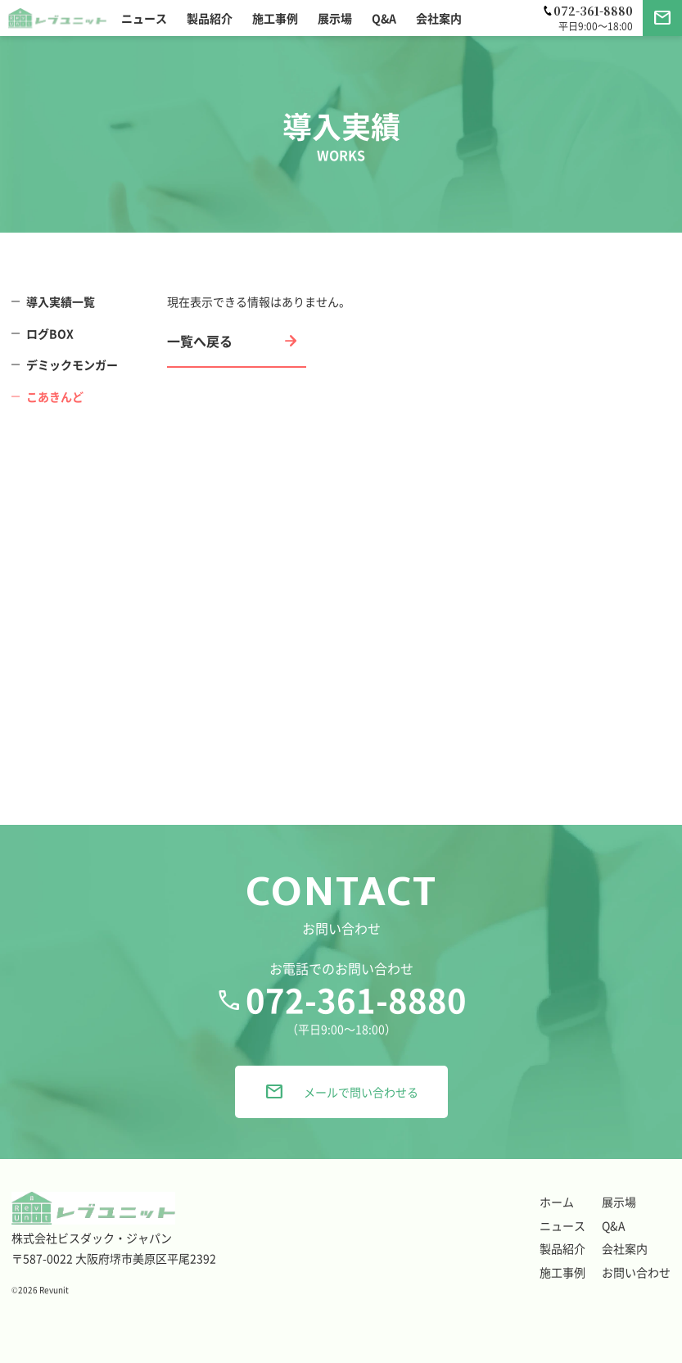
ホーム (557, 1201)
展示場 (619, 1201)
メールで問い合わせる (341, 1091)
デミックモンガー (72, 364)
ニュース (562, 1225)
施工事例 (562, 1272)
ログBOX (50, 333)
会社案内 (625, 1248)
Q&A (614, 1225)
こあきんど (55, 396)
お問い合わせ (636, 1272)
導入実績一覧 (60, 301)
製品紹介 (562, 1248)
